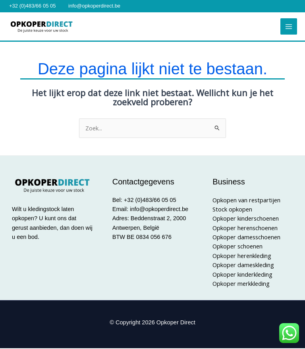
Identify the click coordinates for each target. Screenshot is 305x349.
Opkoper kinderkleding (242, 275)
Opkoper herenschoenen (245, 229)
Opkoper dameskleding (243, 266)
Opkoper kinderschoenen (245, 219)
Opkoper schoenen (237, 247)
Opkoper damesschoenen (246, 238)
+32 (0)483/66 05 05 (32, 6)
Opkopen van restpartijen (246, 201)
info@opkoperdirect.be (94, 6)
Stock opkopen (232, 210)
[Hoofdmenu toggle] (288, 27)
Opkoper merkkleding (241, 284)
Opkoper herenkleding (241, 256)
